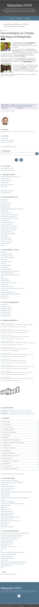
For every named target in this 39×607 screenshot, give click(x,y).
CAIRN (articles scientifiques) (7, 184)
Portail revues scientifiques (7, 540)
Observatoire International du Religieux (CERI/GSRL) (12, 473)
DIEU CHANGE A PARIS (6, 490)
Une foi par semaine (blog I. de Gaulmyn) (10, 274)
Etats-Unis (28, 410)
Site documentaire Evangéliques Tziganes (10, 271)
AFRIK (2, 276)
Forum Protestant (5, 290)
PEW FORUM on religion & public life (9, 546)
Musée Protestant (5, 199)
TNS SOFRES (3, 548)
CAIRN (2, 567)
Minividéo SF (5, 437)
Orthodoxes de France (6, 314)
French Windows (4, 210)
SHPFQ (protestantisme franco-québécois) (10, 517)
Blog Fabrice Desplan (5, 205)
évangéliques (30, 105)
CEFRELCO (3, 499)
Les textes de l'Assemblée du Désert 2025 (17, 348)
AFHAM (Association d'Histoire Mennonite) (10, 520)
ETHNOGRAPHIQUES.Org (6, 565)
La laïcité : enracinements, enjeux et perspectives (16, 336)
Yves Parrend (4, 354)
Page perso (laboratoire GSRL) (7, 140)
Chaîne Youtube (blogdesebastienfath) (9, 214)
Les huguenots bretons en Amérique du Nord (12, 24)
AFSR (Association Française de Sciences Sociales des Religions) (15, 533)
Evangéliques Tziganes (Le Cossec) (8, 230)
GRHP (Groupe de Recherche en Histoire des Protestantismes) (15, 497)
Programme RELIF (7, 445)
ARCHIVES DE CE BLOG (6, 180)
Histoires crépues (5, 297)
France (13, 410)
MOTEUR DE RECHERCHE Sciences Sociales (10, 176)
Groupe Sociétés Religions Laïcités (8, 574)
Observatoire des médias (6, 253)
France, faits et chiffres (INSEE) (7, 257)
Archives (19, 18)
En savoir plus (21, 606)
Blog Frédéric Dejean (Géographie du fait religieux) (12, 208)
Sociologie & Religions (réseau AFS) (8, 554)
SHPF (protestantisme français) (8, 488)
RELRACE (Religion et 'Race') (7, 515)
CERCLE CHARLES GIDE (6, 212)
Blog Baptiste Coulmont (6, 203)
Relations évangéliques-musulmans (11, 455)
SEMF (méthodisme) (5, 493)
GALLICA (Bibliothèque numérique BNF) (9, 480)
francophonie (11, 106)
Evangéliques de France (6, 306)
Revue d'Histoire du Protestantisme (9, 228)
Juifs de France (4, 304)
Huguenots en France (5, 243)
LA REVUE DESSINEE (5, 280)
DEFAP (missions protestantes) (8, 501)
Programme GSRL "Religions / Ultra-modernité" (13, 442)
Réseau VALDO (4, 524)
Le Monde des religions (6, 269)
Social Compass (4, 560)
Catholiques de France (6, 308)
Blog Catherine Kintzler (6, 237)
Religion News (4, 259)
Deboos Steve (4, 324)
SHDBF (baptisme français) (7, 511)
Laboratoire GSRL (5, 484)
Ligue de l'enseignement (6, 239)
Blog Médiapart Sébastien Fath (8, 222)
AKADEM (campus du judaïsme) (8, 292)
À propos (27, 18)
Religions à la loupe (7, 458)
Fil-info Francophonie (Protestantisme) (9, 226)
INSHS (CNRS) (4, 507)
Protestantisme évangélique (22, 104)
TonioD (2, 348)
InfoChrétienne (4, 235)
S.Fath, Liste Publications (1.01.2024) (9, 146)
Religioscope (3, 251)
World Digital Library (5, 522)
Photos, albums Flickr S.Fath (7, 168)
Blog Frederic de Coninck (6, 224)
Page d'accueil (26, 24)
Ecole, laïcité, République (8, 429)
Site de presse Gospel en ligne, (23, 43)
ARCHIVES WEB (4, 186)
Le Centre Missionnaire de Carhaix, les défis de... (22, 354)
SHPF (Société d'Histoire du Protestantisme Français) (13, 563)
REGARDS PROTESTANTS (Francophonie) (10, 218)
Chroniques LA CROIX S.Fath (7, 286)
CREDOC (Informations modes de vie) (9, 538)
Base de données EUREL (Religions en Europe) (11, 537)
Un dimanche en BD (7, 466)
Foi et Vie (3, 245)
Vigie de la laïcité (4, 278)
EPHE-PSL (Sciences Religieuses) (8, 486)
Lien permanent (5, 104)
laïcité (31, 413)
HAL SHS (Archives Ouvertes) (7, 542)
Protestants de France (6, 316)
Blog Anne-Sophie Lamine (6, 241)
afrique (25, 105)
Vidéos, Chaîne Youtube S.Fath (8, 170)
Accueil (11, 18)
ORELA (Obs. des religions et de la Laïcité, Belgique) (12, 288)
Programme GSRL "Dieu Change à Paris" (12, 440)
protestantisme (4, 106)
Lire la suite (33, 131)
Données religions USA (6, 544)
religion (18, 410)
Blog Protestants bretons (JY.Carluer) (9, 216)
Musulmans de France (6, 312)
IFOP (2, 550)
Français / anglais (4, 138)
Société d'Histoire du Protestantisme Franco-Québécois (13, 561)
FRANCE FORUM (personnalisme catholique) (10, 294)
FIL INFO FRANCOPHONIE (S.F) (7, 190)
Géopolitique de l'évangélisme (9, 432)
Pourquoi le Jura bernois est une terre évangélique (14, 26)
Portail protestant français (7, 255)
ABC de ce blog (6, 421)
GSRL (27, 413)
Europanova (3, 263)
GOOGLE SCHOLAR (5, 178)
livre (23, 410)
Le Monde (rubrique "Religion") (7, 273)
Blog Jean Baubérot (5, 220)
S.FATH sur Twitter (5, 182)
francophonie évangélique (20, 106)
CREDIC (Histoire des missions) (8, 513)
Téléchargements (7, 463)
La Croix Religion (4, 267)
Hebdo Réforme (4, 284)
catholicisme (21, 413)
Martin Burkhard (5, 378)
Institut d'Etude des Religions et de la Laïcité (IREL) (12, 482)
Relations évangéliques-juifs (9, 453)
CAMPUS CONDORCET (6, 505)
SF (1, 336)
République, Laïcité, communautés (10, 461)
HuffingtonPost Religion (6, 265)
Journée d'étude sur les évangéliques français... (19, 330)
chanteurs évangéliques (9, 105)
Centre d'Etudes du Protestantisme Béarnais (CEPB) (12, 503)
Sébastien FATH (19, 5)
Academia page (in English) (7, 142)
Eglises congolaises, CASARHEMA (8, 233)
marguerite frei (4, 342)
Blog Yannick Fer (4, 201)
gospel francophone (19, 105)
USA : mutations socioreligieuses (10, 468)
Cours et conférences (8, 427)
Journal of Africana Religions (7, 556)
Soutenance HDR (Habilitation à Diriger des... (15, 360)
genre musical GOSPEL (19, 55)
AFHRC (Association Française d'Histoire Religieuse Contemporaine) (16, 492)
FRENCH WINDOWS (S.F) (6, 192)
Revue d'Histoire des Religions (7, 558)
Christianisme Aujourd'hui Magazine (9, 282)
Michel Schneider (5, 366)
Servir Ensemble (4, 296)
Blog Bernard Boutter (5, 206)
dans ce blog (8, 63)
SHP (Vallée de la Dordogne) (7, 518)
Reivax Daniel (4, 372)
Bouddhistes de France (6, 310)
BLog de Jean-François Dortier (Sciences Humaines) (12, 552)
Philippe (3, 330)
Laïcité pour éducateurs (6, 261)
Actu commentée (7, 424)
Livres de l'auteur (6, 434)
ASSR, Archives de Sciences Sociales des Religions (12, 535)
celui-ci (31, 71)
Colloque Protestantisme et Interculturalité (21, 324)
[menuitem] (11, 18)
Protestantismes (32, 104)
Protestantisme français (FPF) (7, 231)
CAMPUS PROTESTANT (6, 509)
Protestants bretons (5, 495)
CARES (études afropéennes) (7, 526)
